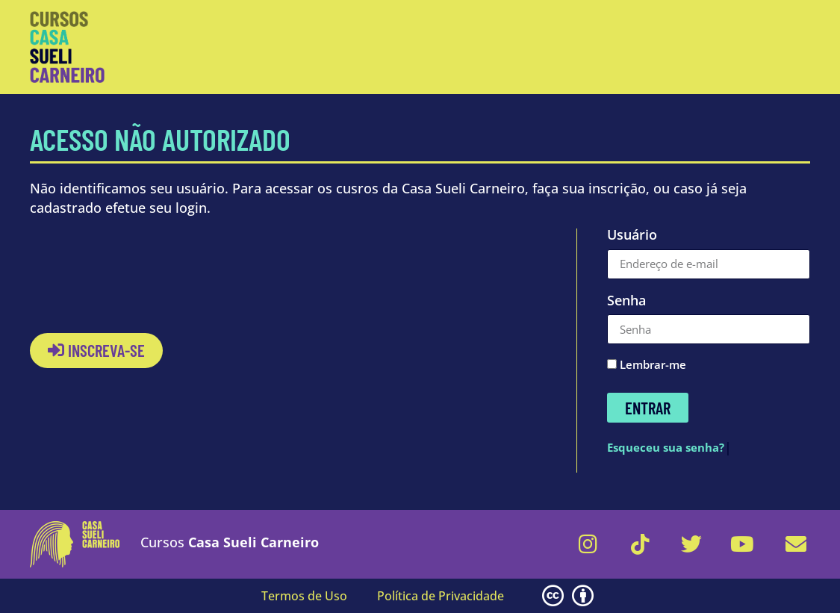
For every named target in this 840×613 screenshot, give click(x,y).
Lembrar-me (646, 365)
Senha (626, 301)
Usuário (632, 235)
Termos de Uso (304, 596)
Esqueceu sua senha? (665, 447)
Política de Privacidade (440, 596)
